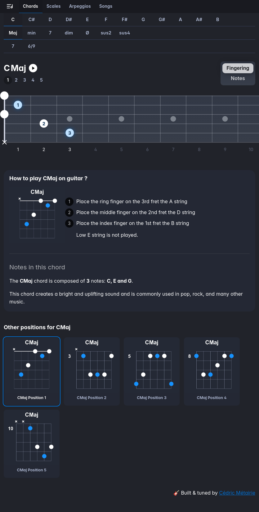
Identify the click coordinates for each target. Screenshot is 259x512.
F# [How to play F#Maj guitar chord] (124, 19)
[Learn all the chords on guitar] (30, 6)
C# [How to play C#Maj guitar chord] (32, 19)
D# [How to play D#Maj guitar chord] (69, 19)
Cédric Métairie (237, 493)
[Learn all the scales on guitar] (53, 6)
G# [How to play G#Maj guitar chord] (162, 19)
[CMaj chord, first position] (32, 371)
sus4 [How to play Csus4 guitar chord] (124, 32)
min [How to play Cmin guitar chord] (32, 32)
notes (238, 78)
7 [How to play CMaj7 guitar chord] (13, 46)
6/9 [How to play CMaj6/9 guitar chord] (31, 46)
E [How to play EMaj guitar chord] (87, 19)
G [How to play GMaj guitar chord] (143, 19)
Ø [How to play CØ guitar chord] (87, 32)
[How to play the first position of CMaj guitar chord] (8, 80)
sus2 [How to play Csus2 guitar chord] (106, 32)
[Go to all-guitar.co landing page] (10, 7)
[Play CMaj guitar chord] (33, 68)
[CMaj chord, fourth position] (212, 371)
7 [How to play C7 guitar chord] (50, 32)
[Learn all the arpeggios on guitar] (80, 6)
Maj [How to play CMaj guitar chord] (13, 32)
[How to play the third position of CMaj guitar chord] (24, 80)
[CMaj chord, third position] (152, 371)
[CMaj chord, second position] (92, 371)
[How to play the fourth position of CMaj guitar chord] (33, 80)
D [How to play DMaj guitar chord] (50, 19)
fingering (237, 68)
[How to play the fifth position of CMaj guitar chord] (41, 80)
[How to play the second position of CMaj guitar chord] (16, 80)
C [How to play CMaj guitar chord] (13, 19)
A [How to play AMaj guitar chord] (180, 19)
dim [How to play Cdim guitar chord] (69, 32)
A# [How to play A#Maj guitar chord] (199, 19)
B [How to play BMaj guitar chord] (217, 19)
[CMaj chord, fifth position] (32, 444)
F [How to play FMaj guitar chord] (106, 19)
